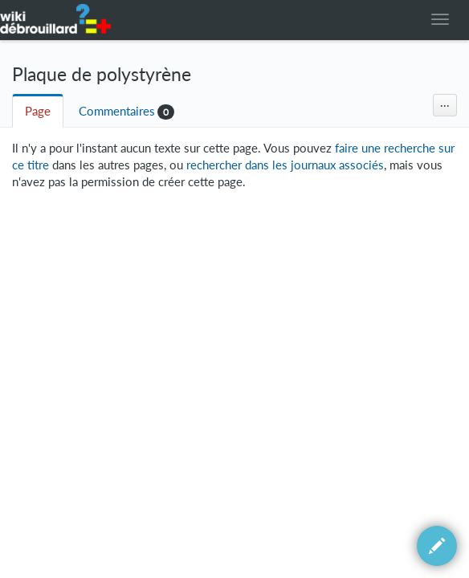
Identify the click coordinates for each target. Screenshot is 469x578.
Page (38, 111)
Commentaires (117, 111)
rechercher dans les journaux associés (285, 165)
